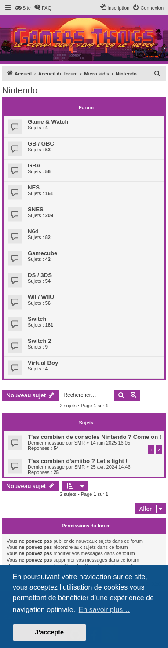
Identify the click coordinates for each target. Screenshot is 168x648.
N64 (33, 231)
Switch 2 (39, 341)
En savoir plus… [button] (104, 609)
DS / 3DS (40, 275)
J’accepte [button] (49, 632)
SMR (79, 442)
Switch (37, 319)
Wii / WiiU (41, 297)
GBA (34, 165)
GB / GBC (41, 143)
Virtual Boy (43, 363)
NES (34, 187)
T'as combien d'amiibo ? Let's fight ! (78, 461)
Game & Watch (48, 121)
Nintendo (19, 90)
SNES (36, 209)
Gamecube (42, 253)
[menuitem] (23, 8)
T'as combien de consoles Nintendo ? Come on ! (94, 437)
